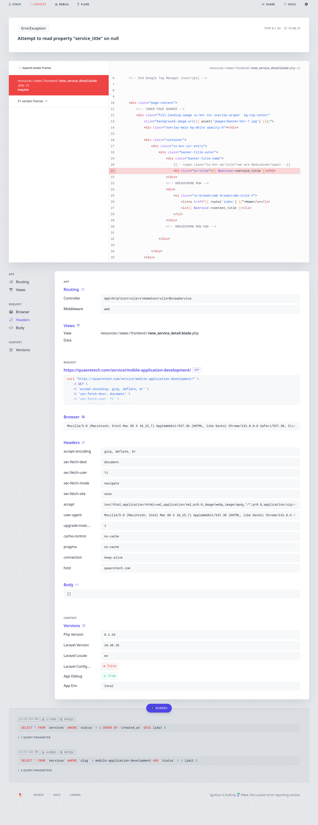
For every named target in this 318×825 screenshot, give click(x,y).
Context (15, 342)
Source (38, 795)
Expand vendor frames (35, 68)
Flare (242, 795)
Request (15, 304)
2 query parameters (35, 770)
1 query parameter (34, 737)
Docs (56, 795)
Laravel (75, 795)
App (11, 274)
